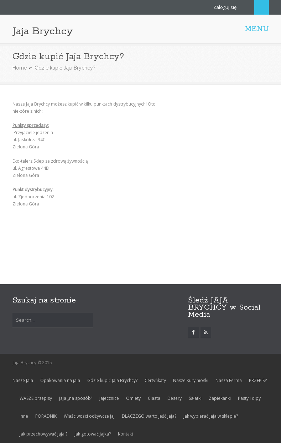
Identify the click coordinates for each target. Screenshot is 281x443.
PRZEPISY (258, 380)
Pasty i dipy (249, 398)
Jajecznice (109, 398)
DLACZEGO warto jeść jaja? (149, 416)
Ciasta (154, 398)
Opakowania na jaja (60, 380)
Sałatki (195, 398)
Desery (174, 398)
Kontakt (125, 434)
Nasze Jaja (22, 380)
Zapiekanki (220, 398)
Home (19, 68)
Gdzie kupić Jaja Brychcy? (112, 380)
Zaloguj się (224, 7)
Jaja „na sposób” (75, 398)
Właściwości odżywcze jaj (89, 416)
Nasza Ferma (228, 380)
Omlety (133, 398)
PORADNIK (46, 416)
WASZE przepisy (36, 398)
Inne (24, 416)
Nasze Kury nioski (190, 380)
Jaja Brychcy (42, 31)
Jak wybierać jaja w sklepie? (210, 416)
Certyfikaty (155, 380)
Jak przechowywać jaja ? (43, 434)
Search (261, 7)
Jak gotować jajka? (92, 434)
